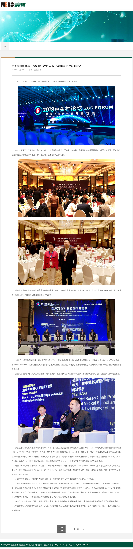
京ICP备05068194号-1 (60, 546)
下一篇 (76, 530)
